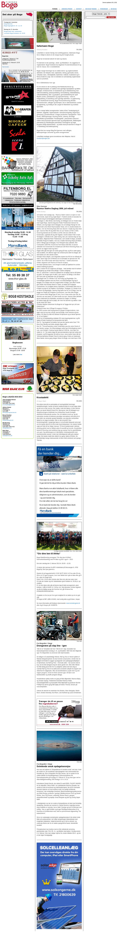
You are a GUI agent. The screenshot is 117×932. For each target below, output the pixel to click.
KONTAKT (79, 9)
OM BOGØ (113, 9)
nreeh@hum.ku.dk (7, 435)
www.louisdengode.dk (73, 603)
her (21, 354)
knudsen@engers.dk (8, 420)
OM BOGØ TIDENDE (91, 9)
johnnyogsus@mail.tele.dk (9, 412)
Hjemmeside (5, 67)
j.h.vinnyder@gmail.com (9, 404)
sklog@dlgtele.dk (7, 428)
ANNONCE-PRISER (67, 9)
